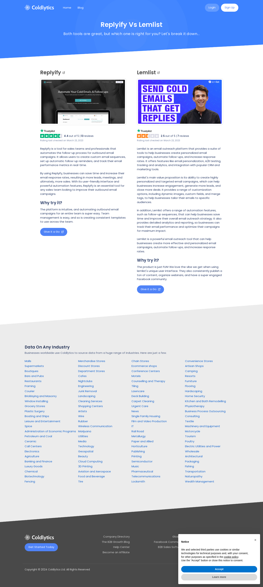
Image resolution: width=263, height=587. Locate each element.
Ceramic (30, 441)
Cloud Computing (90, 461)
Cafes (82, 376)
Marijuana (84, 431)
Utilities (83, 436)
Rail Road (138, 431)
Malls (28, 361)
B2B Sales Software (171, 547)
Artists (82, 411)
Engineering (86, 386)
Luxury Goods (34, 466)
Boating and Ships (37, 416)
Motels (136, 376)
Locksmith (138, 481)
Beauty (83, 456)
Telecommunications (146, 476)
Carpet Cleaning (143, 401)
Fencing (30, 481)
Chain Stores (140, 361)
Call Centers (33, 446)
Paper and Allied (142, 441)
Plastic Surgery (35, 411)
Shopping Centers (90, 406)
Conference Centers (146, 371)
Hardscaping (193, 391)
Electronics (32, 451)
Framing (30, 386)
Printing (137, 456)
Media (82, 441)
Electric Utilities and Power (202, 446)
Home (67, 7)
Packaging (192, 461)
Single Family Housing (146, 416)
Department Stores (91, 371)
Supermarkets (34, 366)
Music (135, 466)
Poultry (189, 441)
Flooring (190, 386)
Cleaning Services (90, 401)
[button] (255, 540)
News (135, 411)
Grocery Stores (35, 406)
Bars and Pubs (34, 376)
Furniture (191, 381)
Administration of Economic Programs (50, 431)
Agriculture (32, 456)
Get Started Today (41, 547)
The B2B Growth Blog (116, 542)
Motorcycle (192, 431)
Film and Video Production (149, 421)
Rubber (83, 421)
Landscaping (86, 396)
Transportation (195, 471)
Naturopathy (193, 476)
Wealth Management (199, 481)
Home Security (195, 396)
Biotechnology (34, 476)
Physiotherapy (194, 406)
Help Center (121, 547)
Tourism (190, 436)
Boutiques (31, 371)
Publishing (138, 451)
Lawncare (138, 391)
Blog (80, 7)
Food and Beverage (91, 476)
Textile (189, 421)
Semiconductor (142, 461)
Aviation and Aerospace (94, 471)
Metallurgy (139, 436)
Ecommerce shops (144, 366)
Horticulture (139, 446)
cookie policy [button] (231, 556)
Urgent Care (140, 406)
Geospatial (85, 451)
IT (133, 426)
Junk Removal (87, 391)
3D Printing (85, 466)
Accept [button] (219, 569)
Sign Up (230, 7)
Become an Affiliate (116, 552)
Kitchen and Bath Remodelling (205, 401)
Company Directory (116, 536)
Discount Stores (89, 366)
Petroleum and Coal (38, 436)
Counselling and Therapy (148, 381)
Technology (86, 446)
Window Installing (36, 401)
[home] (39, 8)
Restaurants (33, 381)
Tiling (135, 386)
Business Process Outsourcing (205, 411)
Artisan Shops (194, 366)
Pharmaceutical (142, 471)
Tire (80, 481)
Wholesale (192, 451)
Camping (191, 371)
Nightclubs (85, 381)
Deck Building (140, 396)
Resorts (190, 376)
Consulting (192, 416)
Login (212, 7)
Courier (30, 391)
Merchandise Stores (91, 361)
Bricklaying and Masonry (41, 396)
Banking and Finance (38, 461)
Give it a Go (54, 232)
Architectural (194, 456)
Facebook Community (169, 542)
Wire (81, 416)
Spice (28, 426)
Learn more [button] (219, 577)
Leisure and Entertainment (42, 421)
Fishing (189, 466)
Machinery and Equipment (202, 426)
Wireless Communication (95, 426)
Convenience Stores (199, 361)
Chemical (31, 471)
